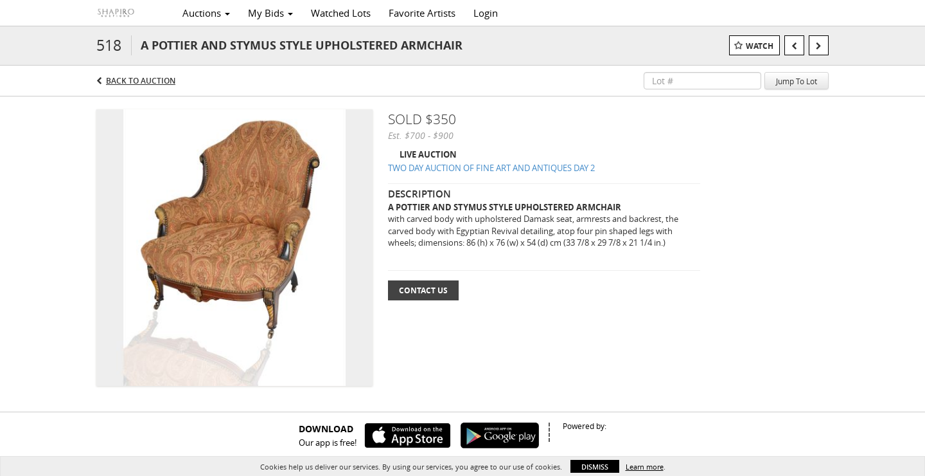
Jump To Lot (796, 81)
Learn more (645, 466)
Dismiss (594, 466)
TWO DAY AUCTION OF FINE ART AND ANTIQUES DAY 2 (491, 168)
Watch (759, 46)
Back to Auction (140, 80)
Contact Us (423, 290)
